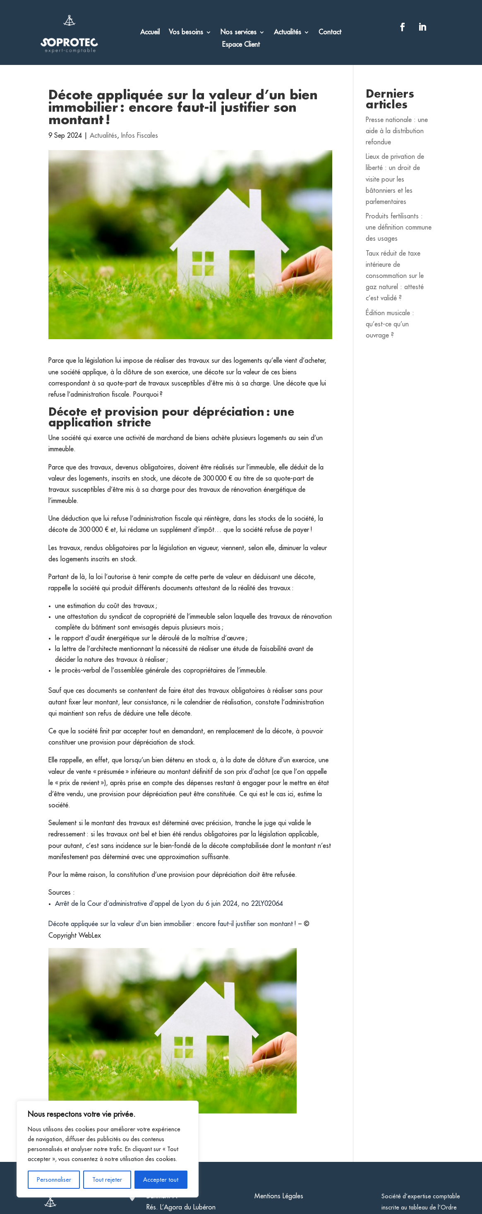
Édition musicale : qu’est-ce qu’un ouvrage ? (390, 324)
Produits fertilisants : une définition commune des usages (399, 227)
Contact (330, 32)
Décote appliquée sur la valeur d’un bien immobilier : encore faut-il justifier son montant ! (173, 924)
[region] (108, 1149)
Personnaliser (54, 1180)
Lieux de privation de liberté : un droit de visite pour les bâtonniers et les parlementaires (395, 179)
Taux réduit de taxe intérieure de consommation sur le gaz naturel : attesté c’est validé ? (395, 276)
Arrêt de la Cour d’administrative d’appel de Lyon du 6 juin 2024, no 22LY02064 (169, 903)
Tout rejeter (107, 1180)
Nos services (239, 32)
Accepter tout (160, 1180)
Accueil (150, 32)
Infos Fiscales (139, 135)
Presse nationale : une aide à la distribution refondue (397, 131)
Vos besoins (186, 32)
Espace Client (241, 45)
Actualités (287, 32)
